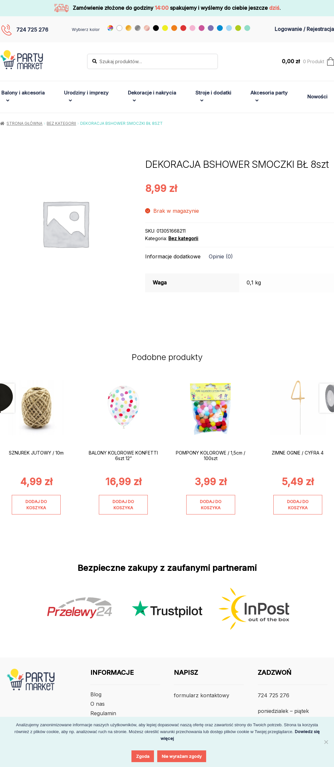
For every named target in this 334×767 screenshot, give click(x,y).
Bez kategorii (61, 123)
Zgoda (142, 756)
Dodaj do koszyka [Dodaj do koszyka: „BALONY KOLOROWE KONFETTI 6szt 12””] (123, 504)
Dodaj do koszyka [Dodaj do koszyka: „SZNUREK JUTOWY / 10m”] (36, 504)
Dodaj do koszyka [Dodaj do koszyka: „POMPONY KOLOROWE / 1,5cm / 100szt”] (210, 504)
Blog (95, 694)
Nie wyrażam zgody (182, 756)
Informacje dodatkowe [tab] (173, 256)
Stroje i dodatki (213, 93)
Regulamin (103, 713)
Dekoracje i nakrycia (152, 93)
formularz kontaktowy (201, 695)
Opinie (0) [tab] (221, 256)
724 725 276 (32, 29)
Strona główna (24, 123)
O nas (97, 704)
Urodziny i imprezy (86, 93)
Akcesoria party (269, 93)
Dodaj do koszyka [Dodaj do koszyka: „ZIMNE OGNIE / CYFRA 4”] (298, 504)
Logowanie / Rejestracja (304, 29)
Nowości (317, 97)
